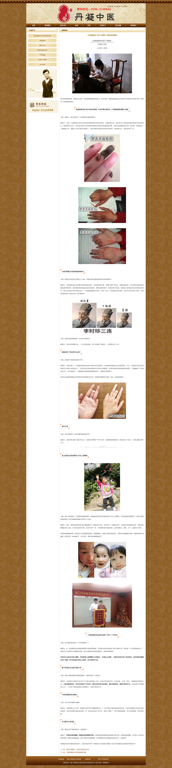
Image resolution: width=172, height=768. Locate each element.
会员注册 (110, 6)
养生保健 (118, 25)
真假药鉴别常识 (42, 50)
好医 (76, 25)
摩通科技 (106, 763)
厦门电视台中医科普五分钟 (42, 36)
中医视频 (42, 55)
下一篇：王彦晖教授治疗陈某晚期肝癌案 (73, 752)
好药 (89, 25)
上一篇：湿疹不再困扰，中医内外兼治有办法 (74, 749)
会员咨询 (42, 64)
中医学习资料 (42, 60)
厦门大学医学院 (103, 759)
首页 (33, 25)
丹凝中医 (88, 759)
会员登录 (117, 6)
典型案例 (42, 40)
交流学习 (103, 25)
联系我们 (133, 25)
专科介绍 (63, 25)
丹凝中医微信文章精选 (74, 759)
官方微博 (124, 6)
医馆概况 (47, 25)
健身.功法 (42, 45)
